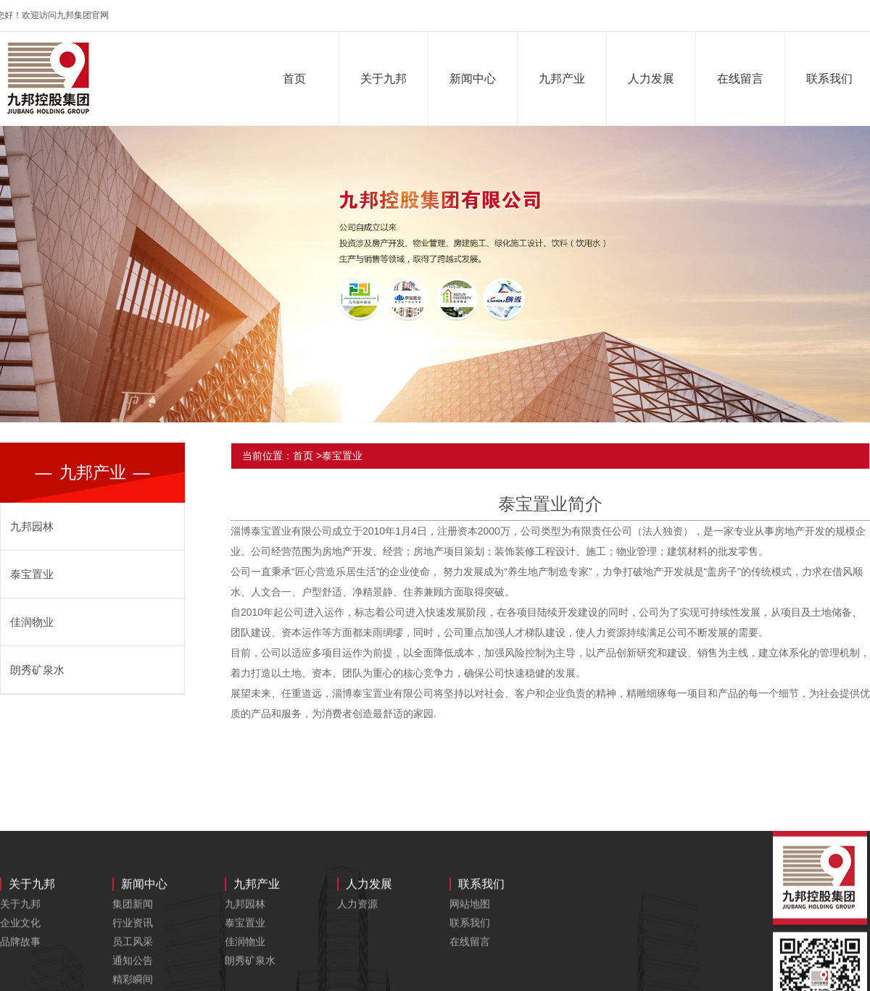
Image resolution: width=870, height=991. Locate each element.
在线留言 (741, 78)
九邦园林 (32, 526)
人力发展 (652, 78)
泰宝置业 (32, 574)
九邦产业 (563, 78)
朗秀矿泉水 (37, 670)
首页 (295, 78)
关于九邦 (385, 78)
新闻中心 (474, 78)
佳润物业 (32, 622)
